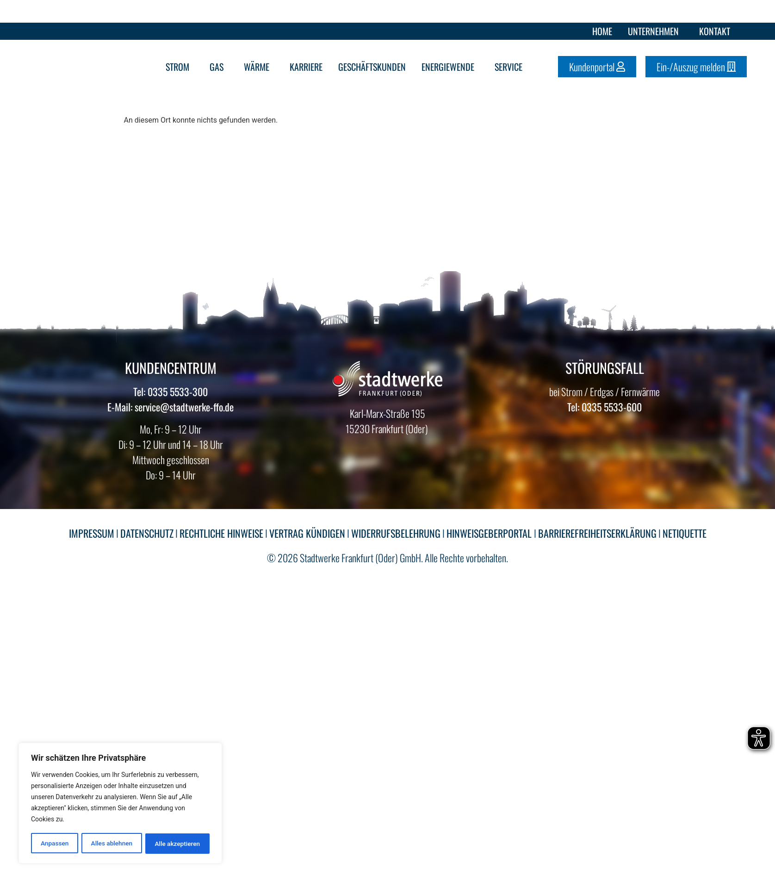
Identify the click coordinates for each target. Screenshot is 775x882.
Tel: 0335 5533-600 (604, 406)
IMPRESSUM (91, 533)
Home (602, 31)
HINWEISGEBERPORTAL (490, 533)
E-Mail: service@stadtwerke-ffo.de (170, 406)
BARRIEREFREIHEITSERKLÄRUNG (597, 533)
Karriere (306, 67)
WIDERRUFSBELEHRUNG (395, 533)
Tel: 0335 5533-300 (170, 391)
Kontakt (714, 31)
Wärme (259, 67)
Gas (219, 67)
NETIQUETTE (685, 533)
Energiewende (450, 67)
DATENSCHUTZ (147, 533)
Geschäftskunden (372, 67)
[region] (120, 803)
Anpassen (54, 843)
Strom (180, 67)
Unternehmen (655, 31)
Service (511, 67)
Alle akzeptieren (177, 843)
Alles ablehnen (111, 843)
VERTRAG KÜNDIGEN (307, 533)
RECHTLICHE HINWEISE (221, 533)
